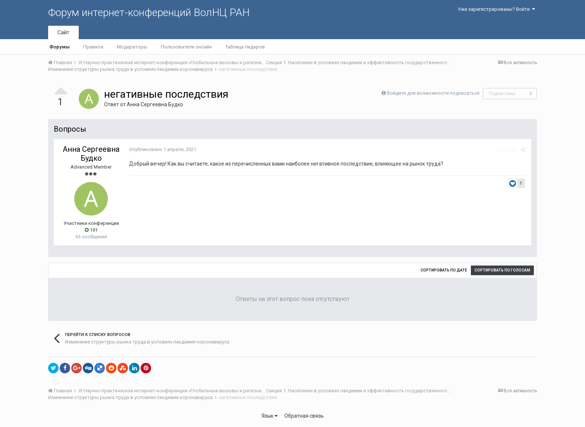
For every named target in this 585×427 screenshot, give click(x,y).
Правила (93, 47)
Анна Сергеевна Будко (155, 104)
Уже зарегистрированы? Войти (496, 9)
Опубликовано (161, 149)
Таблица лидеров (245, 47)
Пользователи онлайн (186, 47)
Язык (270, 416)
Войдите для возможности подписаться (433, 93)
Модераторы (132, 47)
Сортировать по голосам (502, 270)
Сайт (63, 32)
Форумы (59, 47)
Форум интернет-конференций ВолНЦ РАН (149, 12)
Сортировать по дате (443, 270)
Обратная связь (304, 416)
